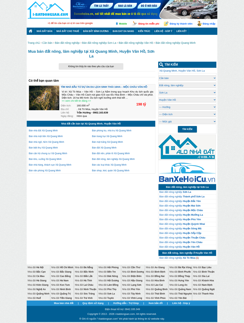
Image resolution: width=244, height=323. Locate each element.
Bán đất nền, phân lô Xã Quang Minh (111, 153)
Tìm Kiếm (187, 129)
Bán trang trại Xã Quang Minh (107, 136)
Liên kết (181, 31)
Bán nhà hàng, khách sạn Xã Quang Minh (50, 164)
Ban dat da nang (123, 31)
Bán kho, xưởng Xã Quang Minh (45, 159)
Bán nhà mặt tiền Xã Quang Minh (46, 136)
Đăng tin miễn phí (148, 23)
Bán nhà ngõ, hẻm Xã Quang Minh (46, 142)
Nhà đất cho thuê (67, 31)
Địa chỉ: (65, 109)
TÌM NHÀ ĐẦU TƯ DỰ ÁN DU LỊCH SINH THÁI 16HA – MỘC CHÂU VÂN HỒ (104, 86)
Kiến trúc (144, 31)
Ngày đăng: (67, 116)
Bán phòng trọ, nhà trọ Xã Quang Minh (112, 130)
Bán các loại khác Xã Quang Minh (109, 164)
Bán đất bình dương (96, 31)
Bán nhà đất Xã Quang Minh (43, 130)
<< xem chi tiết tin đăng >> (76, 100)
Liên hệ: (65, 112)
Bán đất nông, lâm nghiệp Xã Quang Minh (113, 159)
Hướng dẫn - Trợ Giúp (126, 303)
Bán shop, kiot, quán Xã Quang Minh (110, 170)
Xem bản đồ (155, 303)
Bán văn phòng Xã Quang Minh (45, 170)
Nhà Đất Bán (44, 31)
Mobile (123, 23)
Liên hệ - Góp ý (163, 31)
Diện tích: (66, 105)
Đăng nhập (209, 23)
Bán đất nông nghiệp (175, 192)
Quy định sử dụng (93, 303)
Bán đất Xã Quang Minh (104, 147)
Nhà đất (35, 267)
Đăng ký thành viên (181, 23)
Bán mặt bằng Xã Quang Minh (107, 142)
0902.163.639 (100, 112)
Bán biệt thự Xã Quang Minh (43, 147)
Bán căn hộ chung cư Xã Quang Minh (48, 153)
